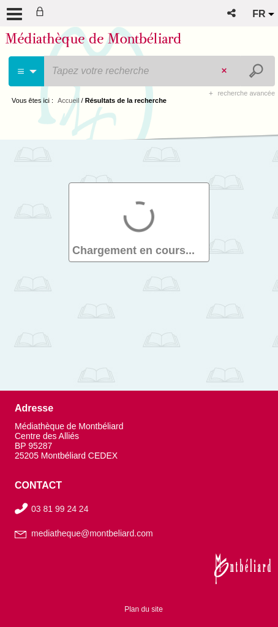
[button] (232, 13)
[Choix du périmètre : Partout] (27, 71)
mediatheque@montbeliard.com (92, 533)
